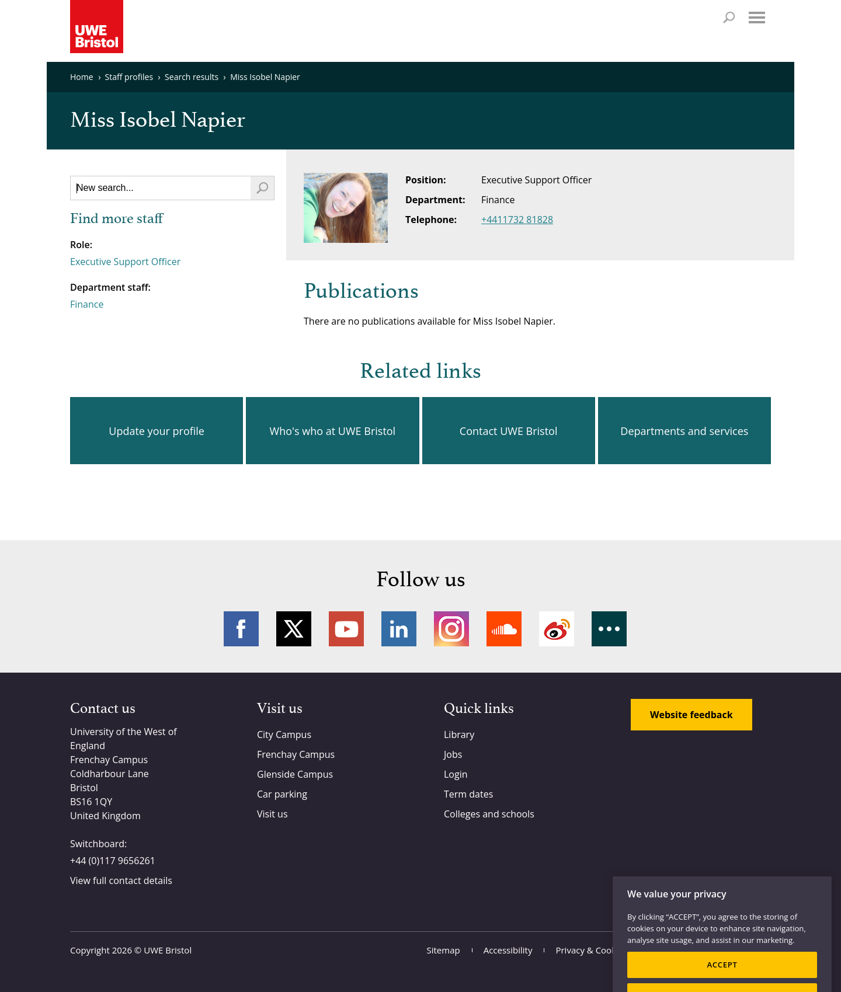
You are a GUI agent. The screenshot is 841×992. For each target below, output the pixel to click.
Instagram (451, 628)
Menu (757, 17)
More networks (609, 628)
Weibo (556, 628)
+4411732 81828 (517, 219)
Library (459, 734)
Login (456, 774)
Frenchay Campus (296, 754)
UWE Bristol (168, 950)
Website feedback (691, 714)
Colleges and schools (489, 813)
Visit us (272, 813)
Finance (86, 304)
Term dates (468, 794)
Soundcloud (504, 628)
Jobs (453, 754)
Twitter (293, 628)
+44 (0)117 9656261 (112, 860)
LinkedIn (398, 628)
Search (729, 17)
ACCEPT (722, 975)
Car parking (282, 794)
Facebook (241, 628)
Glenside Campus (295, 774)
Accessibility (508, 950)
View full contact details (121, 880)
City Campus (284, 734)
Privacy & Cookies (591, 950)
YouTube (346, 628)
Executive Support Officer (125, 261)
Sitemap (443, 950)
